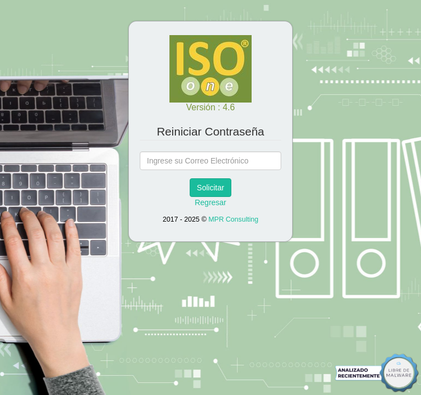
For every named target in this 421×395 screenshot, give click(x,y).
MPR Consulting (233, 219)
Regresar (210, 202)
